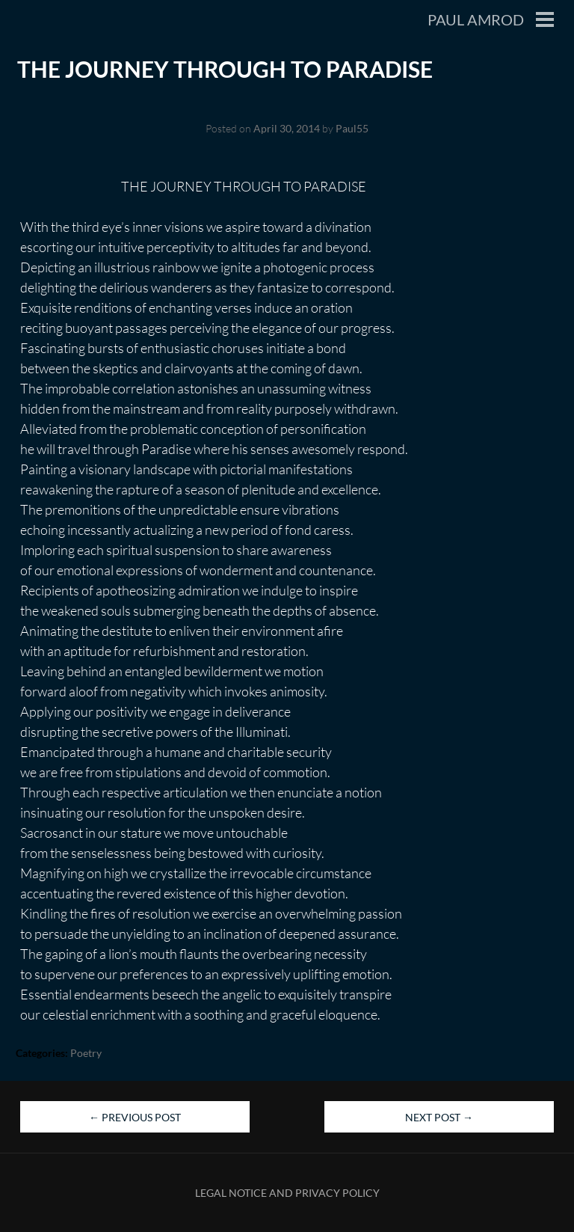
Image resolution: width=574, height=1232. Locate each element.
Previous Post (135, 1117)
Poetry (86, 1052)
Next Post (439, 1117)
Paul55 (352, 128)
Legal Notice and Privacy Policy (287, 1192)
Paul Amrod (476, 19)
